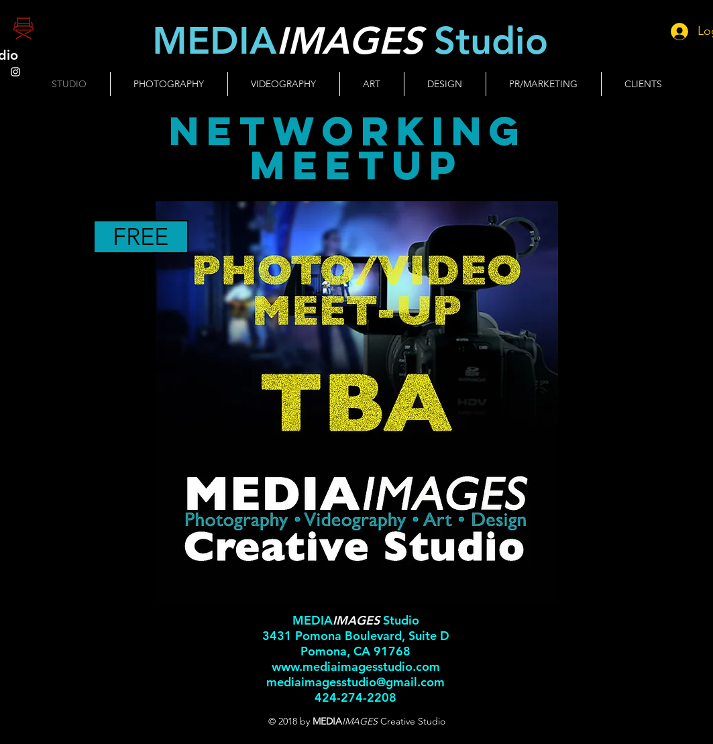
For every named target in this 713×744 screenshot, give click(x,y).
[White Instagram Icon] (15, 72)
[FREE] (140, 237)
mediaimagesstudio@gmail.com (355, 682)
